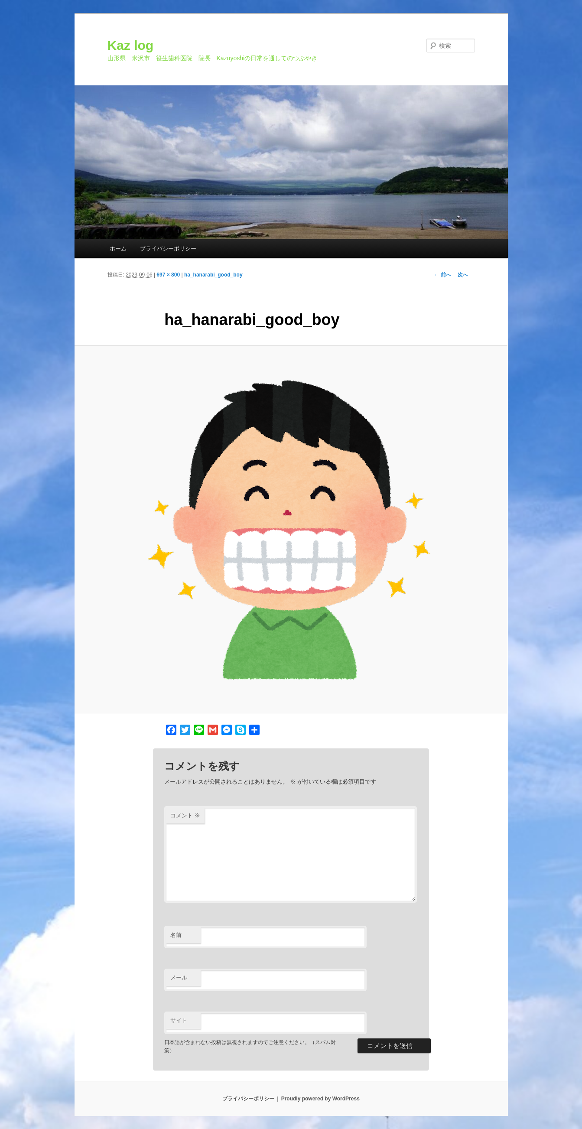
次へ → (466, 275)
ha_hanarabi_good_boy (213, 275)
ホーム (118, 248)
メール (178, 977)
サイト (178, 1020)
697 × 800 (168, 275)
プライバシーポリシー (168, 248)
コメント (185, 815)
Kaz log (130, 45)
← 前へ (442, 275)
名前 (176, 935)
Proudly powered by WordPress (320, 1099)
